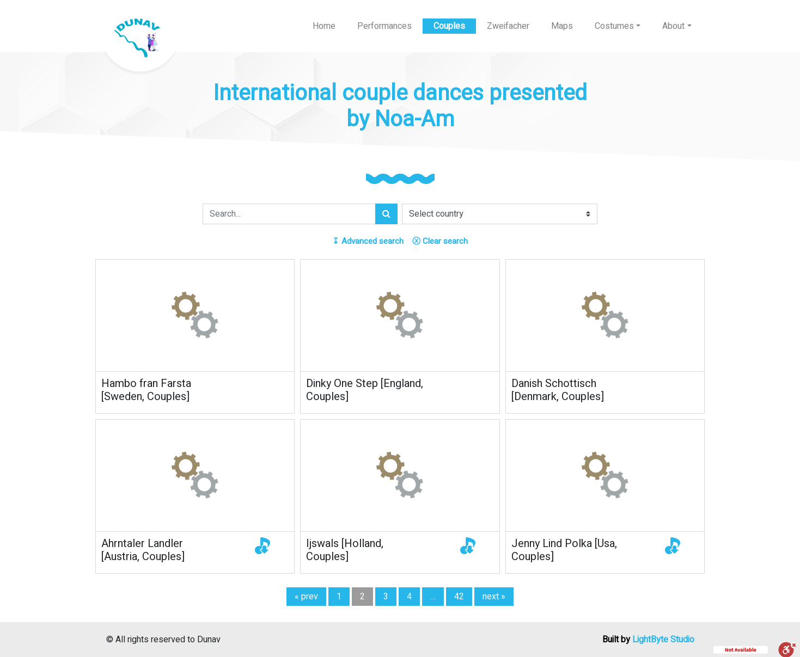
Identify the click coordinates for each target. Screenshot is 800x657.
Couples (449, 26)
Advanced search (368, 241)
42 (459, 596)
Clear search (440, 241)
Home (324, 26)
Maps (562, 26)
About (673, 26)
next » (494, 596)
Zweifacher (508, 26)
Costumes (614, 26)
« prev (306, 596)
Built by (648, 639)
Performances (384, 26)
